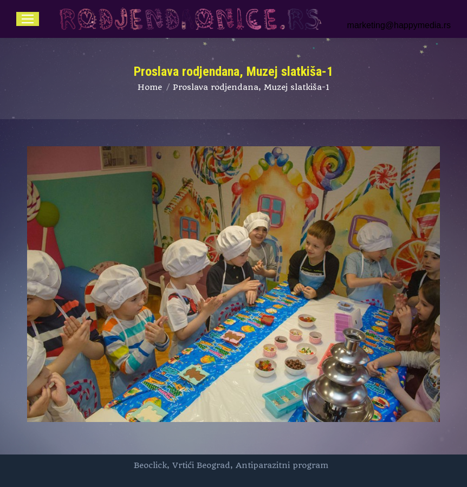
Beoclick (150, 465)
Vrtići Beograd (201, 465)
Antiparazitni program (282, 465)
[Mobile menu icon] (27, 19)
